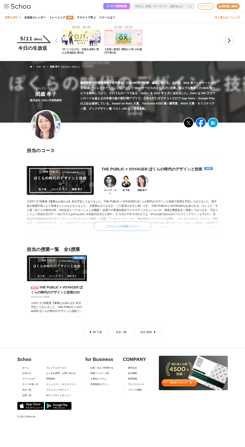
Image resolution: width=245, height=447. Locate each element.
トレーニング (61, 18)
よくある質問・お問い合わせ (61, 373)
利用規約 (50, 378)
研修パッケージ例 (99, 373)
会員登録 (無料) (228, 6)
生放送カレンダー (35, 17)
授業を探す (13, 17)
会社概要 (132, 373)
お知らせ (26, 373)
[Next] (229, 40)
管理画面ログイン (99, 384)
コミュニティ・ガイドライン (61, 384)
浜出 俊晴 (148, 332)
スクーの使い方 (30, 384)
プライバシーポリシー (57, 389)
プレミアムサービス (56, 367)
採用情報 (132, 378)
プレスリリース (136, 384)
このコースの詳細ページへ (122, 226)
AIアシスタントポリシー (58, 395)
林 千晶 (95, 332)
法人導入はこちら (227, 17)
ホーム (25, 367)
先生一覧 (121, 332)
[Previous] (57, 40)
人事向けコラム (98, 378)
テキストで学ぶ (86, 17)
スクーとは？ (107, 17)
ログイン (205, 6)
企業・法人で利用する (101, 367)
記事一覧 (26, 395)
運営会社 (132, 367)
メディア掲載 (135, 389)
